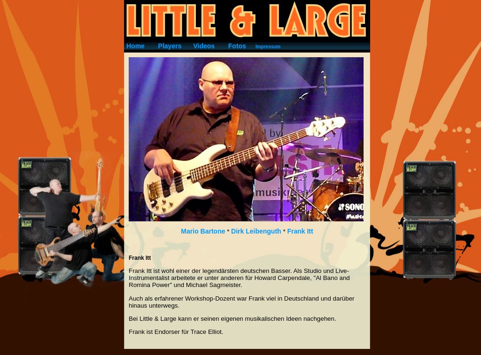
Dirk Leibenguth (257, 231)
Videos (204, 46)
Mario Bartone (203, 231)
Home (135, 46)
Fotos (237, 46)
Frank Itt (300, 231)
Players (170, 46)
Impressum (268, 46)
